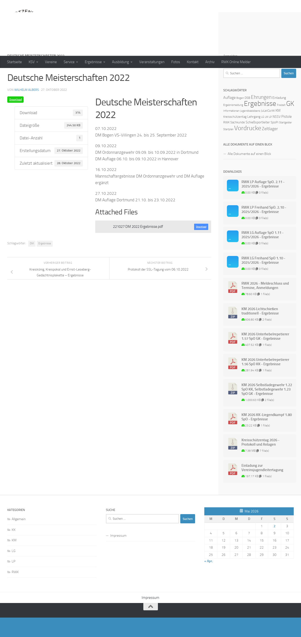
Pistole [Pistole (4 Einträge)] (286, 136)
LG (14, 570)
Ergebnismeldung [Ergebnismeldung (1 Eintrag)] (233, 124)
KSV (32, 62)
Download (15, 119)
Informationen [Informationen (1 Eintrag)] (231, 130)
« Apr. (208, 580)
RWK (15, 591)
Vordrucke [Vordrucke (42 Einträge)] (247, 147)
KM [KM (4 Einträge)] (278, 130)
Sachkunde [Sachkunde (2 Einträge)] (237, 142)
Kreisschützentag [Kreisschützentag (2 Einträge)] (235, 136)
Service (69, 62)
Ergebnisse (93, 62)
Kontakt (192, 62)
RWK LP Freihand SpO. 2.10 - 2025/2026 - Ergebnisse (263, 229)
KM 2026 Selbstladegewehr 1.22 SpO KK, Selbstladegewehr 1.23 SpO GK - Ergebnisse (266, 408)
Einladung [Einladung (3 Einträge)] (279, 117)
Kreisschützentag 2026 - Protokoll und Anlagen (260, 461)
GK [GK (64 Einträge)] (290, 123)
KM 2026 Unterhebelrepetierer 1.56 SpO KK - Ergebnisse (265, 381)
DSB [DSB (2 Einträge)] (247, 117)
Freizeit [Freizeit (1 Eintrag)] (281, 124)
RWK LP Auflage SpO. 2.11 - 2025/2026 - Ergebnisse (262, 203)
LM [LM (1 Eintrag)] (266, 136)
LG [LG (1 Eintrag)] (262, 136)
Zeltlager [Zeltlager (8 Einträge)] (270, 148)
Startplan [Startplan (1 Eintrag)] (228, 148)
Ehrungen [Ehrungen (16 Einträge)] (261, 116)
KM (14, 560)
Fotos (175, 62)
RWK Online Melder (236, 62)
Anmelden (230, 75)
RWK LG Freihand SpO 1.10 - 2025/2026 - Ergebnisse (263, 279)
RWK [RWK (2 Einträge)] (226, 142)
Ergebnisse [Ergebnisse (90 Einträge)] (260, 123)
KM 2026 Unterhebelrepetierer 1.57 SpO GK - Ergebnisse (265, 355)
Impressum (118, 555)
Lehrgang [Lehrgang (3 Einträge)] (253, 136)
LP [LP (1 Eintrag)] (270, 136)
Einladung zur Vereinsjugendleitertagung (262, 487)
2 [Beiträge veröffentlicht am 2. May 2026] (274, 546)
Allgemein (19, 538)
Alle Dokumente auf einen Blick (249, 173)
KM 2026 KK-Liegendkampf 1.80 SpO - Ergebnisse (266, 436)
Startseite (14, 62)
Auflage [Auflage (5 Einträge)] (229, 117)
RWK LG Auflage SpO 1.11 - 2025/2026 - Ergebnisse (262, 254)
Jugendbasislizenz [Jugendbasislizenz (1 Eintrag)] (250, 130)
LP (13, 581)
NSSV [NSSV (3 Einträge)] (277, 136)
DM (32, 262)
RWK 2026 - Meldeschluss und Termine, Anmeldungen (265, 305)
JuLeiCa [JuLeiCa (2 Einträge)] (266, 130)
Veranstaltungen (151, 62)
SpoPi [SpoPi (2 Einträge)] (274, 142)
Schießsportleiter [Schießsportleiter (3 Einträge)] (258, 142)
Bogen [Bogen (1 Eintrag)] (240, 117)
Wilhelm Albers (26, 109)
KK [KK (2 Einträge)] (273, 130)
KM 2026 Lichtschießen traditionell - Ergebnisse (260, 330)
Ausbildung (120, 62)
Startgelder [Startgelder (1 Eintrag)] (285, 142)
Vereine (51, 62)
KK (14, 549)
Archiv (210, 62)
